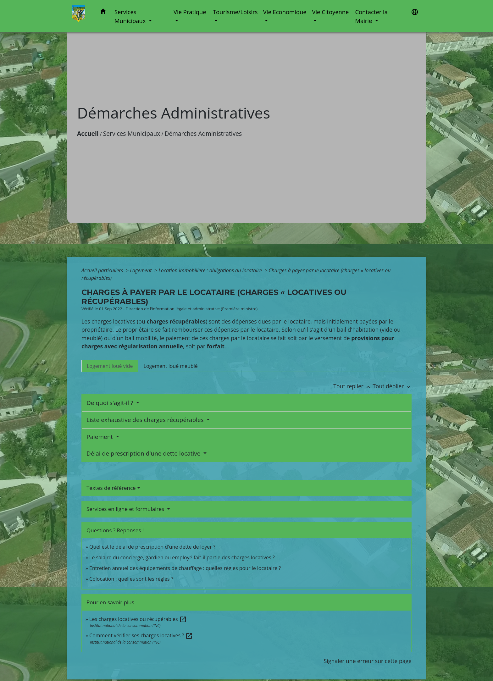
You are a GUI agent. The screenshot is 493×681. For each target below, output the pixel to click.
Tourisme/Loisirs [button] (235, 12)
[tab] (109, 366)
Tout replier (353, 386)
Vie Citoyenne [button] (330, 12)
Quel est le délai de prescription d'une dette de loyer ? (152, 546)
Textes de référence (111, 487)
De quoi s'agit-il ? (110, 403)
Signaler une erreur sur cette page (368, 661)
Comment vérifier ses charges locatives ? (141, 635)
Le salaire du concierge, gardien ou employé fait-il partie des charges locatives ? (182, 557)
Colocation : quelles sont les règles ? (131, 578)
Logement (141, 270)
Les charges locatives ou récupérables (138, 619)
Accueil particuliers (103, 270)
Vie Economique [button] (285, 12)
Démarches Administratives (203, 133)
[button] (103, 12)
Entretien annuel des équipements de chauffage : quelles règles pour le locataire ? (185, 568)
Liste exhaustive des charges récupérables (145, 420)
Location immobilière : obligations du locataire (210, 270)
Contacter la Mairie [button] (371, 16)
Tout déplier (392, 386)
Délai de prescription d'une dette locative (144, 453)
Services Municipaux (131, 133)
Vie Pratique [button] (190, 12)
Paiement (100, 437)
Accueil (88, 133)
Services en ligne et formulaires (126, 508)
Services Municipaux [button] (130, 16)
